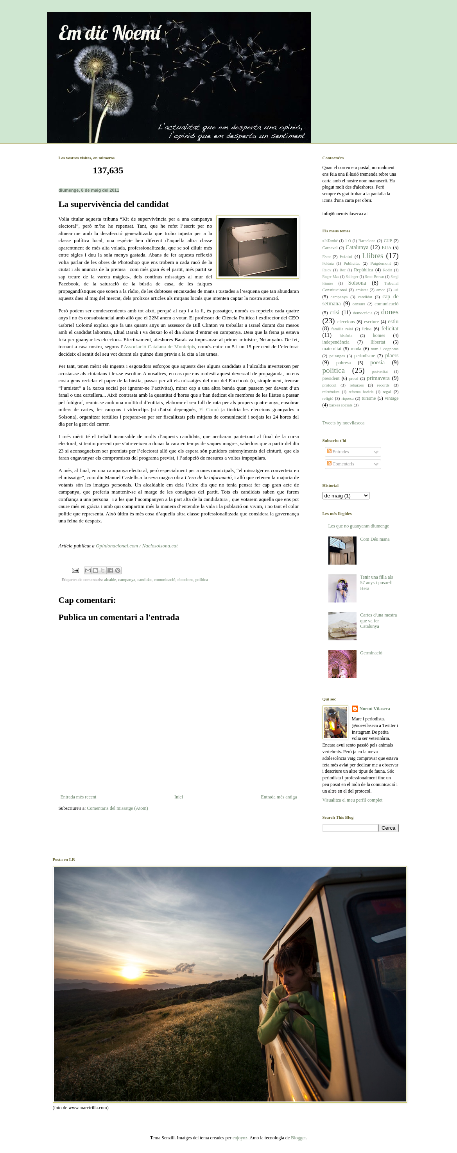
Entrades (338, 451)
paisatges (337, 355)
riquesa (347, 398)
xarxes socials (341, 405)
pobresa (343, 362)
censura (358, 303)
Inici (178, 797)
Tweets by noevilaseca (344, 423)
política (201, 579)
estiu (393, 321)
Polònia (328, 263)
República (363, 270)
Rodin (387, 270)
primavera (378, 378)
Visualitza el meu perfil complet (353, 800)
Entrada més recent (79, 797)
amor (380, 289)
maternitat (332, 348)
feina (366, 328)
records (383, 385)
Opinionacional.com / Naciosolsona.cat (137, 546)
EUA (386, 247)
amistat (361, 289)
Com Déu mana (374, 539)
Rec (343, 270)
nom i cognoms (385, 348)
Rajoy (327, 270)
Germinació (371, 653)
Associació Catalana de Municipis (159, 346)
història (346, 335)
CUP (388, 240)
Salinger (352, 276)
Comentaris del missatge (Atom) (117, 808)
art (396, 289)
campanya (126, 579)
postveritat (380, 371)
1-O (348, 241)
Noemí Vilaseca (375, 708)
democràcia (363, 312)
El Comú (209, 409)
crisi (335, 312)
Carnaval (330, 247)
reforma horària (361, 392)
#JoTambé (330, 241)
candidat (145, 579)
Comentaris (340, 464)
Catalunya (357, 247)
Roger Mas (331, 276)
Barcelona (367, 240)
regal (387, 391)
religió (328, 398)
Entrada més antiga (279, 797)
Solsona (357, 283)
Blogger (298, 1138)
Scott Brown (374, 276)
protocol (330, 385)
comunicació (164, 579)
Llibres (372, 255)
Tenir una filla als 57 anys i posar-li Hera (376, 582)
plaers (391, 355)
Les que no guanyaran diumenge (358, 526)
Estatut (345, 256)
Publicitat (352, 263)
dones (390, 312)
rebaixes (356, 385)
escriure (371, 321)
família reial (342, 328)
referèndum (331, 392)
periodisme (364, 355)
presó (353, 378)
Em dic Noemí (109, 32)
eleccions (185, 579)
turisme (369, 398)
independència (336, 342)
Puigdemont (380, 263)
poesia (377, 362)
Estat (327, 256)
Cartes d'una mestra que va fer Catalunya (378, 620)
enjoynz (240, 1138)
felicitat (390, 328)
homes (379, 335)
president (331, 378)
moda (356, 348)
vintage (391, 398)
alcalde (110, 579)
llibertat (378, 342)
